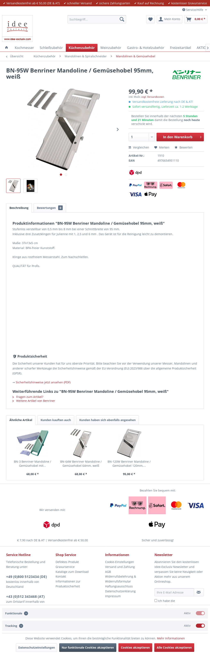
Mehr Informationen (171, 638)
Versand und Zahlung (120, 567)
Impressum (113, 596)
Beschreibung (18, 208)
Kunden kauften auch (56, 420)
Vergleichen (139, 147)
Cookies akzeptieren (135, 647)
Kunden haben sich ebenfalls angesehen (107, 420)
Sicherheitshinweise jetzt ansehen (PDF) (43, 382)
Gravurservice (65, 567)
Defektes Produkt (67, 562)
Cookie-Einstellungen (119, 562)
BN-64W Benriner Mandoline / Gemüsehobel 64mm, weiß (81, 464)
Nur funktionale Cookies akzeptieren (88, 647)
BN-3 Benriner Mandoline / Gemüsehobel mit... (32, 464)
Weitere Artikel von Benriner (33, 401)
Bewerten (184, 147)
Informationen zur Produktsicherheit (68, 583)
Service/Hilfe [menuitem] (193, 10)
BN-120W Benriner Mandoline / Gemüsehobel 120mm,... (129, 464)
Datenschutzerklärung (120, 591)
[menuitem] (96, 19)
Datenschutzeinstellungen (36, 647)
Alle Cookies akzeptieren (174, 647)
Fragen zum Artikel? (27, 397)
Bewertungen (50, 207)
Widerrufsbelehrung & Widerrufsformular (120, 578)
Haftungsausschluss (119, 586)
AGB (108, 572)
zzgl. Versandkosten (152, 97)
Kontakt (61, 576)
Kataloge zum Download (72, 572)
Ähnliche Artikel (20, 420)
